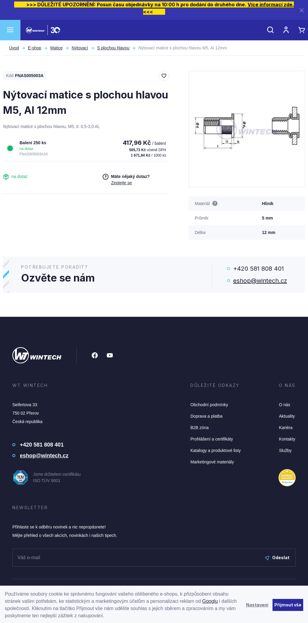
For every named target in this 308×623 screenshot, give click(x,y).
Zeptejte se (121, 182)
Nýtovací (80, 47)
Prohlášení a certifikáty (211, 439)
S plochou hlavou (113, 47)
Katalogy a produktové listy (215, 450)
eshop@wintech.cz (260, 280)
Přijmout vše (287, 604)
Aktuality (287, 416)
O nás (284, 404)
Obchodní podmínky (209, 404)
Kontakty (287, 439)
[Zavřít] (301, 10)
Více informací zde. (271, 5)
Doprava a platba (206, 416)
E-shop (34, 47)
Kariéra (285, 427)
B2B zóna (199, 427)
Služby (285, 450)
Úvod (14, 47)
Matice (56, 47)
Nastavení (257, 604)
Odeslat (277, 557)
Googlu (210, 601)
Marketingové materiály (212, 461)
